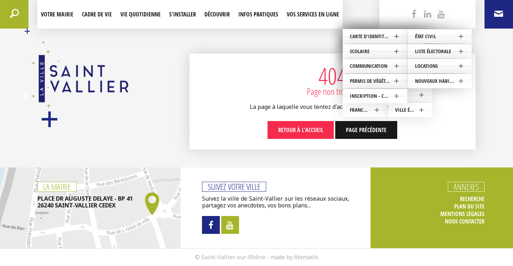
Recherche (472, 199)
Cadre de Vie (97, 14)
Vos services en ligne (313, 14)
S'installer (182, 14)
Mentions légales (462, 214)
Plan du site (469, 206)
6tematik (306, 257)
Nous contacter (464, 221)
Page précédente (366, 130)
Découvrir (217, 14)
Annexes (466, 187)
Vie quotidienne (140, 14)
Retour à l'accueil (300, 130)
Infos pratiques (258, 14)
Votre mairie (57, 14)
